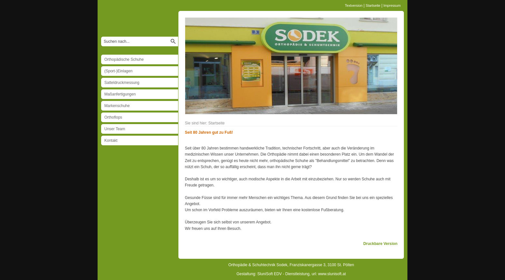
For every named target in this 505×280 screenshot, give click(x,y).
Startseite (373, 5)
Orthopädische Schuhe (124, 59)
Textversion (354, 5)
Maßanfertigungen (120, 94)
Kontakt (111, 140)
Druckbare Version (380, 243)
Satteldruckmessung (121, 82)
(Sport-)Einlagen (118, 71)
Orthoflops (113, 117)
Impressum (392, 5)
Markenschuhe (117, 106)
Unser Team (114, 129)
